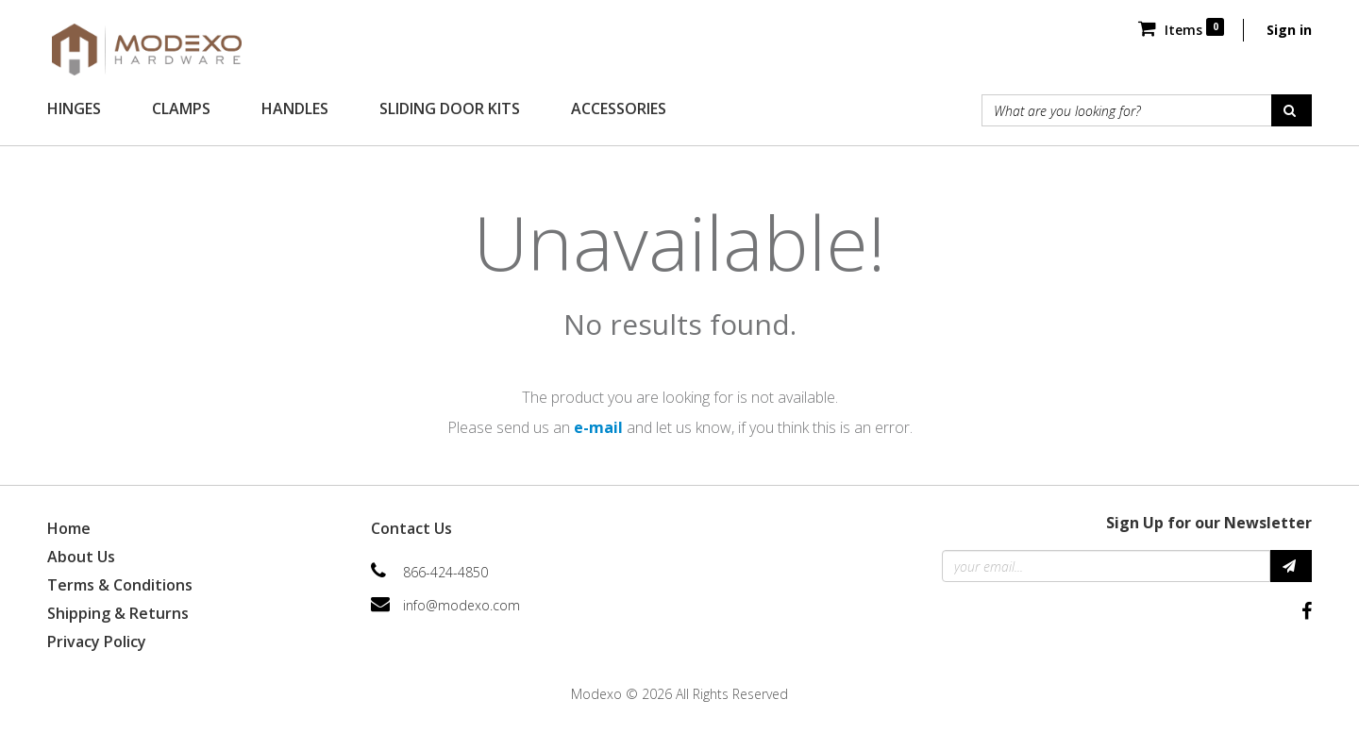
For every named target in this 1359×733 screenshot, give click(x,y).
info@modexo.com (461, 605)
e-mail (598, 427)
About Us (81, 556)
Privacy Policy (96, 641)
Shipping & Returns (118, 613)
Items (1181, 30)
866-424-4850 (445, 572)
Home (69, 528)
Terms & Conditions (120, 585)
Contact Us (411, 528)
